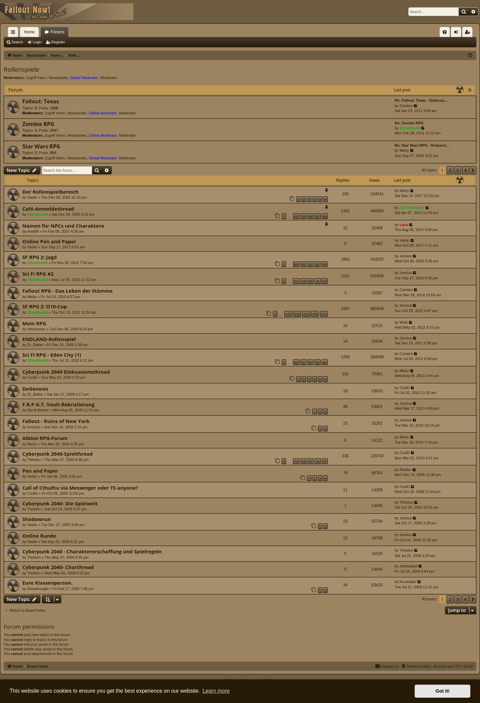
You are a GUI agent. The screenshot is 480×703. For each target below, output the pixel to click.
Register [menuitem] (468, 33)
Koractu (33, 427)
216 (297, 314)
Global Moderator (84, 78)
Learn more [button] (216, 691)
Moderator (108, 78)
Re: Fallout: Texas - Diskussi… (421, 100)
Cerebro (406, 106)
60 (296, 362)
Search (17, 42)
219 (323, 314)
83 (317, 264)
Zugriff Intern (36, 78)
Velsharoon (36, 329)
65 (317, 216)
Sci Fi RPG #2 (38, 273)
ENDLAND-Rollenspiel (49, 339)
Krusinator (408, 582)
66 (324, 216)
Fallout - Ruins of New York (56, 421)
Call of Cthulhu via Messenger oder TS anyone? (80, 487)
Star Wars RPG (41, 146)
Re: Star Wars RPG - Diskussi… (422, 145)
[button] (473, 170)
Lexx (404, 225)
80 (296, 264)
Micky (404, 150)
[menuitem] (445, 32)
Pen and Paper (40, 470)
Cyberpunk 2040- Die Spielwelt (60, 503)
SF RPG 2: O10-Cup (44, 306)
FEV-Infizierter (412, 208)
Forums (57, 32)
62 (296, 216)
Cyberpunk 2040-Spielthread (57, 453)
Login (37, 42)
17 (324, 461)
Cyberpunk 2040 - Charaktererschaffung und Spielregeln (92, 551)
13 (296, 461)
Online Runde (39, 535)
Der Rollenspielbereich (50, 191)
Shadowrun (36, 519)
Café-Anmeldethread (48, 208)
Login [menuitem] (457, 33)
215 (288, 314)
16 (317, 461)
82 (310, 264)
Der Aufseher (38, 410)
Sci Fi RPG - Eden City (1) (51, 354)
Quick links (14, 33)
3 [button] (457, 170)
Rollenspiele (21, 69)
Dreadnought (38, 589)
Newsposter (58, 78)
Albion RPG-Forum (45, 438)
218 (314, 314)
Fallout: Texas (40, 101)
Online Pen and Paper (49, 241)
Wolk (404, 322)
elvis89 (33, 231)
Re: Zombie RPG (409, 123)
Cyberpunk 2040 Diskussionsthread (66, 371)
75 (310, 281)
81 (303, 264)
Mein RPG (34, 323)
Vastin (32, 197)
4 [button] (465, 170)
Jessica (406, 256)
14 (303, 461)
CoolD (32, 377)
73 (296, 281)
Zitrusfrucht (410, 128)
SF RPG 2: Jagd (39, 257)
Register (58, 42)
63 (303, 216)
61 (303, 362)
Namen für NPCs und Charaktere (63, 225)
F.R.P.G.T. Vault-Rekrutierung (58, 404)
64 (310, 216)
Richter (405, 470)
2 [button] (450, 170)
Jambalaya (408, 566)
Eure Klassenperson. (47, 582)
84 (324, 264)
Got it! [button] (443, 691)
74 (303, 281)
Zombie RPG (38, 124)
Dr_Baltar (35, 345)
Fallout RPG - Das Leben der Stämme (67, 290)
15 (310, 461)
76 (317, 281)
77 (324, 281)
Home (29, 32)
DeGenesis (35, 388)
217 (306, 314)
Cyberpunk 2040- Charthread (58, 567)
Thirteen (34, 460)
